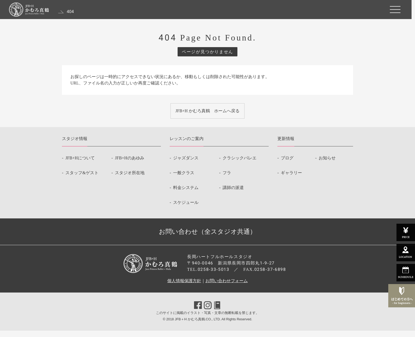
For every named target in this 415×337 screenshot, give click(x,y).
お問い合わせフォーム (226, 287)
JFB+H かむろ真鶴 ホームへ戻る (207, 114)
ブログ (287, 164)
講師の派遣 (233, 193)
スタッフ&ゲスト (81, 179)
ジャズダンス (186, 164)
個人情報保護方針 (184, 287)
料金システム (186, 193)
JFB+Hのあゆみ (129, 164)
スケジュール (186, 208)
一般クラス (183, 179)
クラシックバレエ (239, 164)
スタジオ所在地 (130, 179)
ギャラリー (291, 179)
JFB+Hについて (79, 164)
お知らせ (327, 164)
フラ (227, 179)
